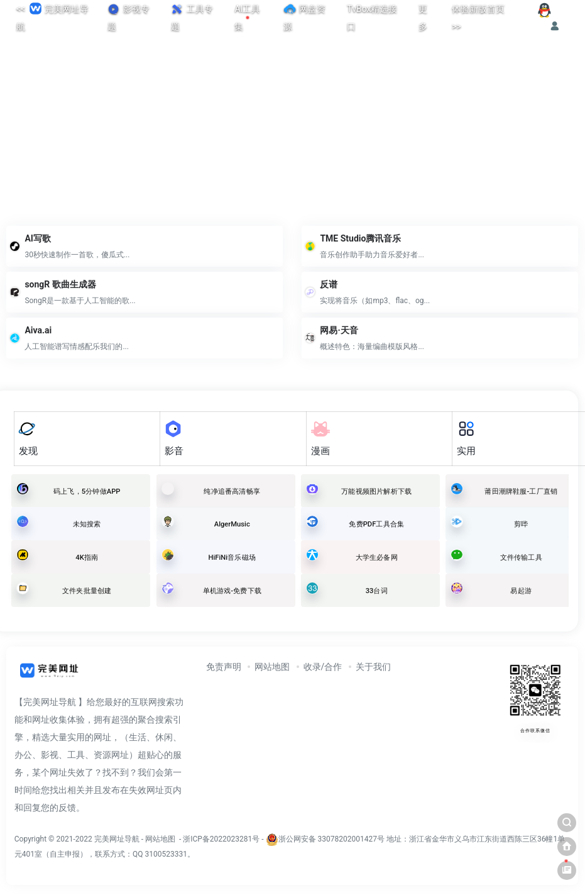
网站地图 (272, 667)
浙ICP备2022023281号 (221, 839)
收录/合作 (322, 667)
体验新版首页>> (478, 17)
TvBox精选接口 (372, 17)
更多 (422, 17)
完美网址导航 (117, 839)
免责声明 (223, 667)
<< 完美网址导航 (52, 16)
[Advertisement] (292, 123)
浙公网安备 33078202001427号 (331, 839)
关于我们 (373, 667)
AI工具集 (247, 17)
